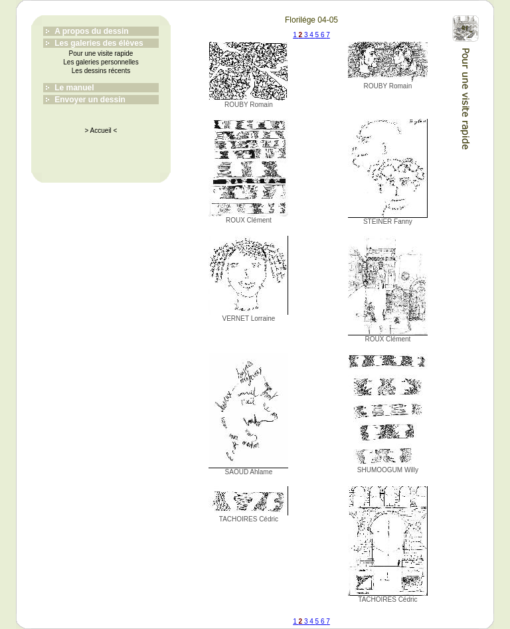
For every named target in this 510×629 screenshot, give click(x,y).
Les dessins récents (101, 70)
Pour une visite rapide (101, 53)
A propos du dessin (91, 31)
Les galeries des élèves (98, 43)
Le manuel (74, 87)
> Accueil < (101, 130)
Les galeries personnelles (100, 62)
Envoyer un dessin (90, 99)
